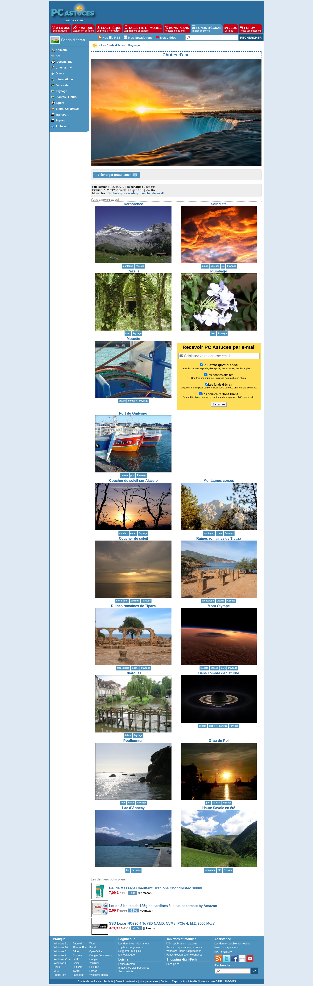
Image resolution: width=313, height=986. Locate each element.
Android (77, 943)
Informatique (64, 79)
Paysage (61, 91)
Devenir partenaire (126, 981)
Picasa (93, 971)
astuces (192, 943)
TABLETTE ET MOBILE (143, 28)
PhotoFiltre (60, 974)
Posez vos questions (226, 947)
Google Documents (100, 955)
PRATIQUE (83, 28)
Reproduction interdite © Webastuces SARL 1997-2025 (204, 981)
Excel (92, 947)
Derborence (133, 204)
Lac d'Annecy (133, 808)
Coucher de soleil (133, 538)
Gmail (76, 963)
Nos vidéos (168, 37)
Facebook (78, 974)
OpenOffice (95, 951)
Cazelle (133, 271)
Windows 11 (61, 943)
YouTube (94, 963)
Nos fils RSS (111, 37)
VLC (56, 971)
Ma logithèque (126, 954)
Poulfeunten (133, 740)
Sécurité (94, 967)
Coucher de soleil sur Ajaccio (133, 480)
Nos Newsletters (140, 37)
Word (92, 943)
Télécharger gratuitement (116, 175)
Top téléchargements (130, 947)
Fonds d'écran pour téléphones (184, 954)
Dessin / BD (64, 61)
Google (93, 959)
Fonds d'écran (73, 40)
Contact (164, 981)
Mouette (133, 339)
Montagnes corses (218, 480)
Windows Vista (62, 959)
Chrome (77, 955)
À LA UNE (61, 28)
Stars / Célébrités (67, 108)
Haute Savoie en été (218, 808)
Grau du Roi (219, 740)
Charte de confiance (89, 981)
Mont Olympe (219, 606)
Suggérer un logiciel (130, 950)
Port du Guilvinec (133, 413)
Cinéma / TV (64, 67)
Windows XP (61, 963)
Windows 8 (60, 951)
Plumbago (218, 271)
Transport (61, 114)
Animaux (62, 50)
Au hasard (63, 126)
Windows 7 (60, 955)
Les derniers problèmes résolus (233, 943)
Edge (76, 951)
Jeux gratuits (125, 971)
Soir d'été (218, 204)
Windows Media (98, 974)
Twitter (76, 971)
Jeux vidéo (63, 85)
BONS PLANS (177, 28)
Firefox (77, 959)
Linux (57, 967)
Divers (60, 73)
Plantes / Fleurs (66, 97)
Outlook (77, 967)
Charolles (133, 673)
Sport (60, 102)
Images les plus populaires (133, 967)
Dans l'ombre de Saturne (218, 673)
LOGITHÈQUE (109, 28)
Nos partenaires (149, 981)
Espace (60, 120)
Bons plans (172, 964)
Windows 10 (61, 947)
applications (180, 943)
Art (58, 55)
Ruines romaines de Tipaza (218, 538)
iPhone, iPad (80, 947)
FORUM (250, 28)
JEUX (231, 28)
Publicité (108, 981)
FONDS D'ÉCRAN (206, 28)
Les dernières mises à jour (133, 943)
